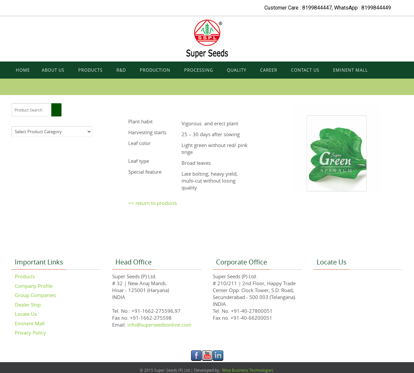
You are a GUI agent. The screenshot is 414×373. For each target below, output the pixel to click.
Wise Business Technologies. (247, 370)
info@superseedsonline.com (158, 324)
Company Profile (34, 286)
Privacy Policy (30, 332)
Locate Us (26, 314)
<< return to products (152, 203)
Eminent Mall (30, 323)
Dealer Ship (28, 304)
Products (25, 276)
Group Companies (35, 295)
